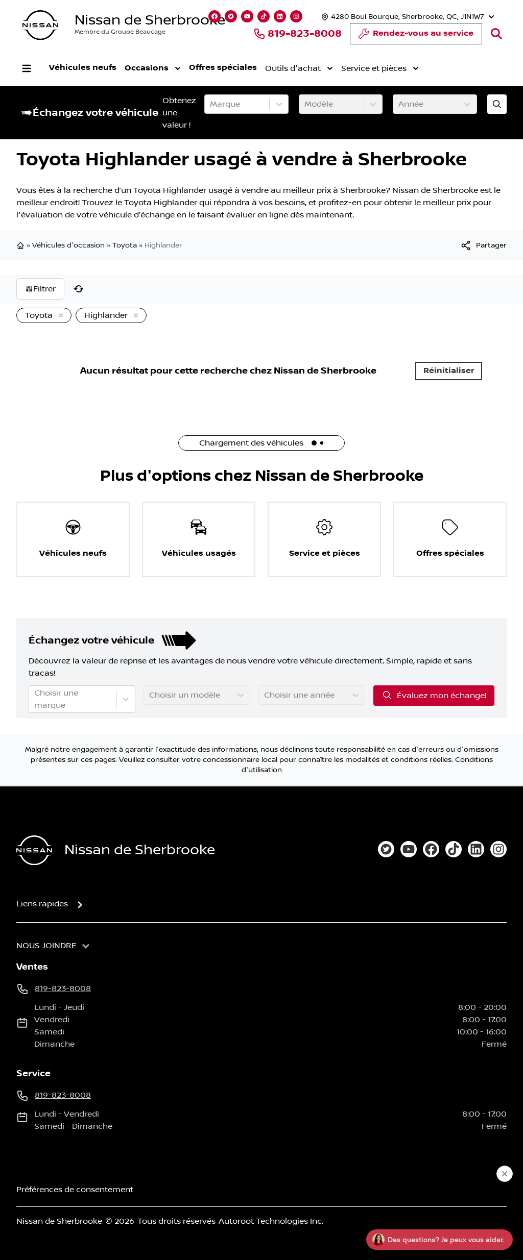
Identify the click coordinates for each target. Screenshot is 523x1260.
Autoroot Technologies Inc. (271, 1221)
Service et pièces (380, 68)
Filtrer (40, 288)
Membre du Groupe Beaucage (120, 32)
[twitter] (386, 849)
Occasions (153, 68)
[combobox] (211, 104)
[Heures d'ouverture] (406, 16)
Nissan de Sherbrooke (150, 20)
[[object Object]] (483, 245)
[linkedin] (476, 849)
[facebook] (431, 849)
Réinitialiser (448, 371)
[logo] (40, 25)
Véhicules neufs (82, 67)
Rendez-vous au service (416, 36)
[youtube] (408, 849)
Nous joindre (46, 945)
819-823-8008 (297, 34)
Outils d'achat (299, 68)
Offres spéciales (223, 67)
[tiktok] (453, 849)
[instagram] (498, 849)
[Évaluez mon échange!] (497, 104)
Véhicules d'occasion (68, 245)
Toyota (124, 245)
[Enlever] (59, 316)
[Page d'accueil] (34, 850)
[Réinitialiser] (78, 289)
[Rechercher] (496, 33)
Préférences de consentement (74, 1189)
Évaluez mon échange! (434, 695)
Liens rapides (42, 903)
